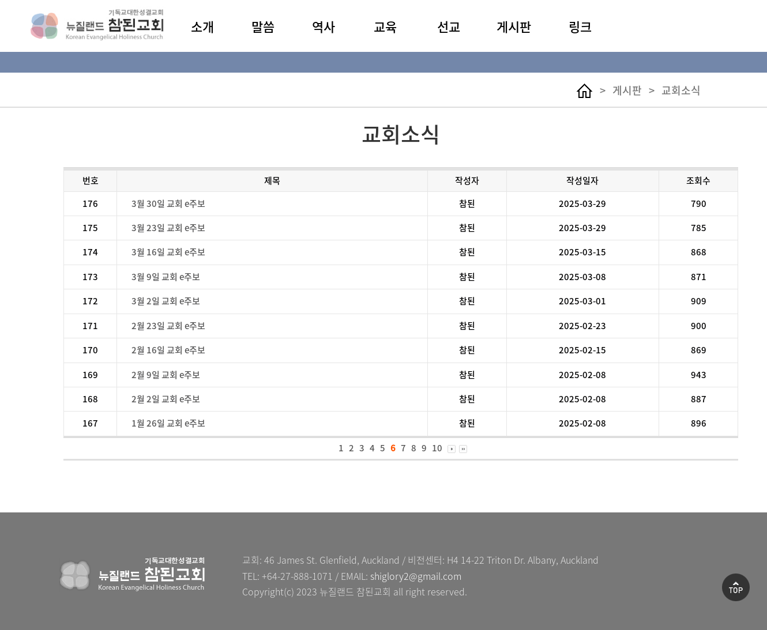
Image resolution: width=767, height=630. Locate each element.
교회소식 (681, 90)
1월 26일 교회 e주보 (168, 423)
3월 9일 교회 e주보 (165, 276)
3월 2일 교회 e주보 (165, 301)
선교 (448, 26)
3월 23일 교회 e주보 (168, 227)
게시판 (514, 26)
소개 (202, 26)
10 (437, 448)
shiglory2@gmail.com (415, 576)
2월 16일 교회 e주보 (168, 350)
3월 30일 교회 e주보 (168, 203)
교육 (385, 26)
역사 (323, 26)
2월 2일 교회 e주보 (165, 399)
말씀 (263, 26)
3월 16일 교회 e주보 (168, 252)
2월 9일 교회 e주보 (165, 374)
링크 (580, 26)
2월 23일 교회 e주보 (168, 325)
